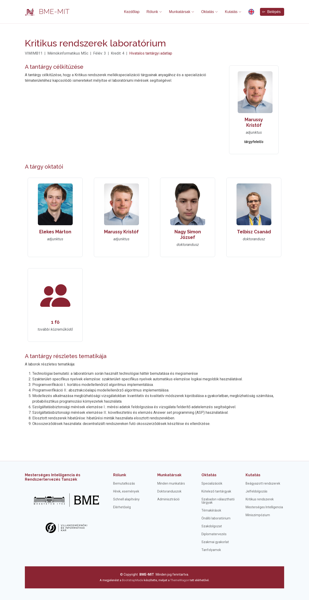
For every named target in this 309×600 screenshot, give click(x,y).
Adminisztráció (168, 499)
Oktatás (209, 475)
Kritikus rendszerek (260, 499)
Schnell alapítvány (126, 499)
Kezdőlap (132, 12)
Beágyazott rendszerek (263, 483)
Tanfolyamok (211, 549)
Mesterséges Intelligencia (264, 507)
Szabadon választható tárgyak (218, 501)
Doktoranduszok (169, 491)
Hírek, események (126, 491)
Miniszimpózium (258, 515)
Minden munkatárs (171, 483)
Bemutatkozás (124, 483)
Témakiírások (211, 510)
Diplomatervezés (214, 534)
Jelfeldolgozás (256, 491)
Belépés (271, 12)
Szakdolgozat (211, 526)
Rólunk (119, 475)
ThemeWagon (180, 580)
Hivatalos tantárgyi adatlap (150, 53)
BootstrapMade (132, 580)
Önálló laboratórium (215, 518)
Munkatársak (169, 475)
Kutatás (253, 475)
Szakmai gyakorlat (215, 542)
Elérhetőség (122, 507)
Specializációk (211, 483)
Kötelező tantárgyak (216, 491)
